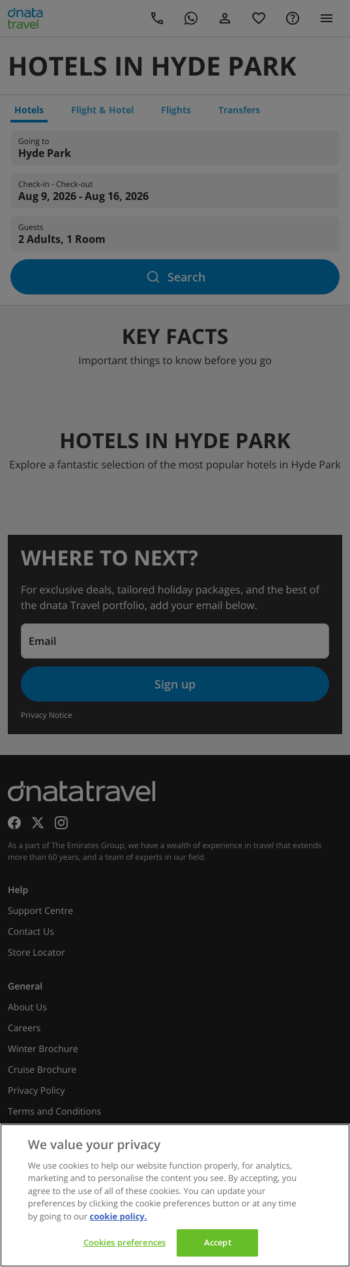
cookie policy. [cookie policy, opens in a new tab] (118, 1216)
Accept (217, 1242)
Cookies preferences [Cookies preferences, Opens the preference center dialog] (124, 1242)
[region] (175, 1195)
